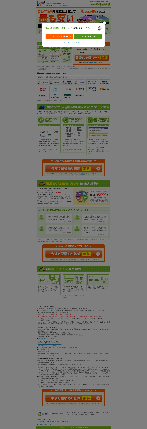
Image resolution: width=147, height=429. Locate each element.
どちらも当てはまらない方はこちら (73, 42)
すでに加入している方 (88, 36)
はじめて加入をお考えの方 (60, 36)
